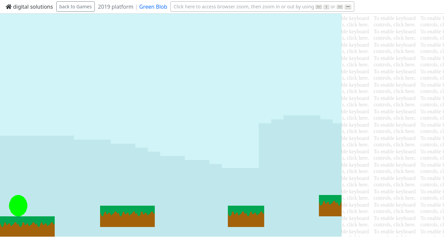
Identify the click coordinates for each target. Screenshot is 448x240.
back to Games (75, 6)
